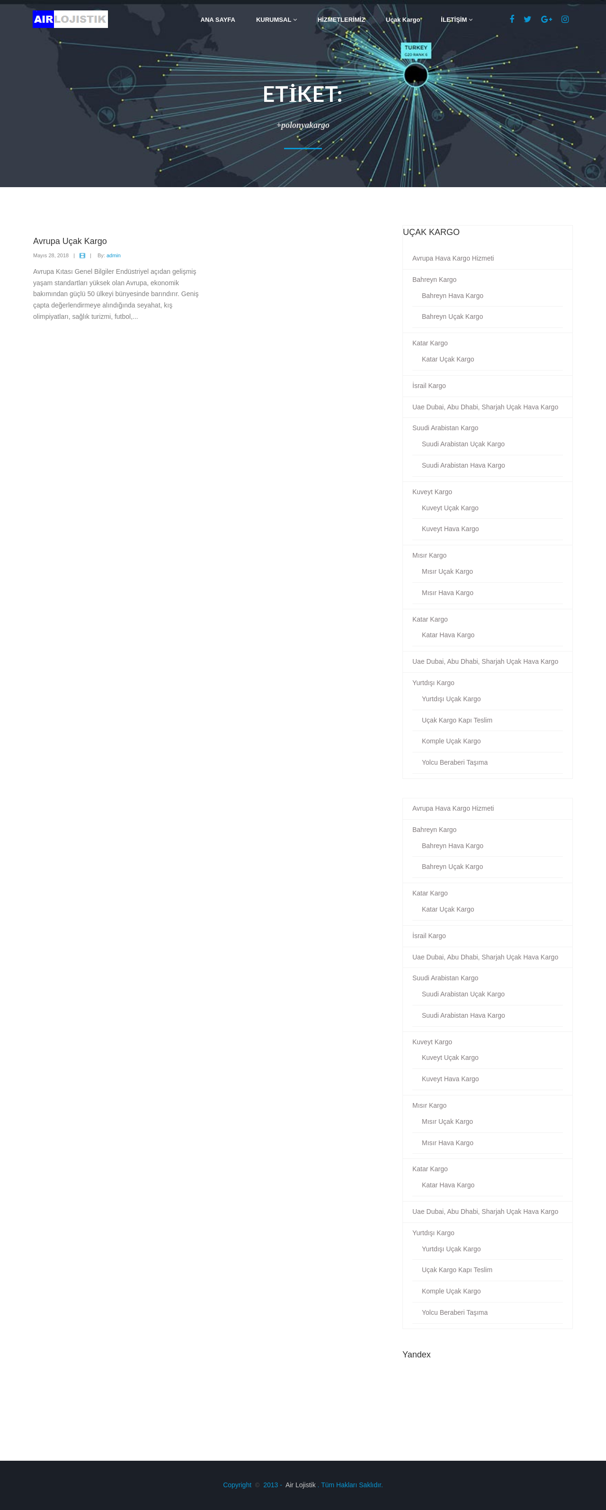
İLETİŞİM (456, 19)
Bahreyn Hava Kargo (452, 295)
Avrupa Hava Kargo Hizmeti (453, 258)
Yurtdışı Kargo (433, 683)
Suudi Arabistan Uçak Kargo (463, 444)
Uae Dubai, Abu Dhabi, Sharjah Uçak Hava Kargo (485, 407)
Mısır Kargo (429, 555)
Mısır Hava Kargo (447, 593)
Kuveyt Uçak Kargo (450, 508)
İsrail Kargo (429, 385)
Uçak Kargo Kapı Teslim (457, 720)
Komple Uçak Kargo (451, 741)
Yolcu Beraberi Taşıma (455, 762)
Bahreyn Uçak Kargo (452, 316)
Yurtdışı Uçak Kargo (451, 699)
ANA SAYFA (218, 19)
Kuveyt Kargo (432, 492)
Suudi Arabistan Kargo (445, 428)
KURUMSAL (276, 19)
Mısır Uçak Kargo (447, 571)
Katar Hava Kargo (448, 635)
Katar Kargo (430, 343)
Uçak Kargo (403, 19)
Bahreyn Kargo (434, 279)
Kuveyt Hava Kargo (450, 529)
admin (114, 255)
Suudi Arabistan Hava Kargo (463, 465)
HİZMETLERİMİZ (341, 19)
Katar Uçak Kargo (448, 359)
